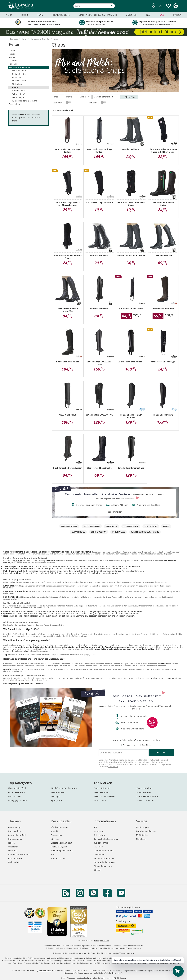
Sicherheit (13, 60)
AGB (95, 827)
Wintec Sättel (100, 800)
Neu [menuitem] (148, 14)
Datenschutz (99, 835)
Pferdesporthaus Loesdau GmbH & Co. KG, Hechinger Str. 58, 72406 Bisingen (96, 978)
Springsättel (56, 800)
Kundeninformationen (104, 850)
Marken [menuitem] (177, 14)
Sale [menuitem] (162, 14)
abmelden (113, 766)
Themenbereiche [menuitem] (61, 14)
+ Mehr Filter (129, 97)
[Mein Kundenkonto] (160, 7)
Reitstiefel (18, 560)
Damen (12, 50)
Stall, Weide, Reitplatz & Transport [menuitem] (98, 14)
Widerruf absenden (103, 866)
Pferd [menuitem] (9, 14)
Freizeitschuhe (19, 80)
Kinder (12, 57)
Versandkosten (45, 970)
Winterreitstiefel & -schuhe (24, 100)
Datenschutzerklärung (137, 764)
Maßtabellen (142, 835)
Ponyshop (12, 850)
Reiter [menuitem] (24, 14)
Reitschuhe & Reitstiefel (20, 67)
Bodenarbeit (14, 862)
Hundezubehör (15, 839)
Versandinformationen (104, 858)
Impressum (99, 831)
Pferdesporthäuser (59, 827)
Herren (12, 54)
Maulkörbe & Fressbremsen (64, 788)
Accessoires (14, 104)
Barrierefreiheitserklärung (106, 839)
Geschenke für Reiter (18, 835)
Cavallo (160, 678)
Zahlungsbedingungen (104, 862)
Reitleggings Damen (17, 800)
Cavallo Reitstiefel (102, 788)
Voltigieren (13, 846)
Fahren (11, 842)
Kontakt (54, 831)
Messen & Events (59, 858)
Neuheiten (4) (59, 102)
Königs (171, 678)
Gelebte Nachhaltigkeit (61, 842)
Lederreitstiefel (19, 70)
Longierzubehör (15, 831)
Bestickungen (142, 827)
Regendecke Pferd (16, 792)
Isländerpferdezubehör (19, 854)
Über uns (55, 839)
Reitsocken (17, 77)
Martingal (55, 796)
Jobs (53, 854)
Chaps (15, 87)
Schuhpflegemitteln (19, 651)
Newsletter (141, 839)
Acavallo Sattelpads (145, 800)
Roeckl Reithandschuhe (147, 796)
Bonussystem (57, 835)
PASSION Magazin (59, 846)
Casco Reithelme (144, 788)
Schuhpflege (18, 97)
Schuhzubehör (19, 94)
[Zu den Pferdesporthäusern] (153, 5)
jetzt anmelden (115, 512)
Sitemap (97, 870)
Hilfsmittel (13, 64)
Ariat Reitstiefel (143, 792)
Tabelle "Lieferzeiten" (113, 973)
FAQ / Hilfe (98, 846)
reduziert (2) (95, 102)
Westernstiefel (58, 792)
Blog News (146, 745)
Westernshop (14, 827)
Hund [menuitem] (40, 14)
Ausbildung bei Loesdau (62, 850)
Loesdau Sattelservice (146, 831)
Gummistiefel (18, 90)
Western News (129, 745)
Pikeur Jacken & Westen (104, 796)
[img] (175, 7)
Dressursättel (14, 796)
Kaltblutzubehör (15, 858)
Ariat (147, 678)
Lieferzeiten (99, 854)
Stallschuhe (17, 84)
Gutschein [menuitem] (131, 14)
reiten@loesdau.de (101, 940)
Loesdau (153, 678)
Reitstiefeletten (19, 74)
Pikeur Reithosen (101, 792)
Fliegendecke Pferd (17, 788)
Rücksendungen (101, 842)
